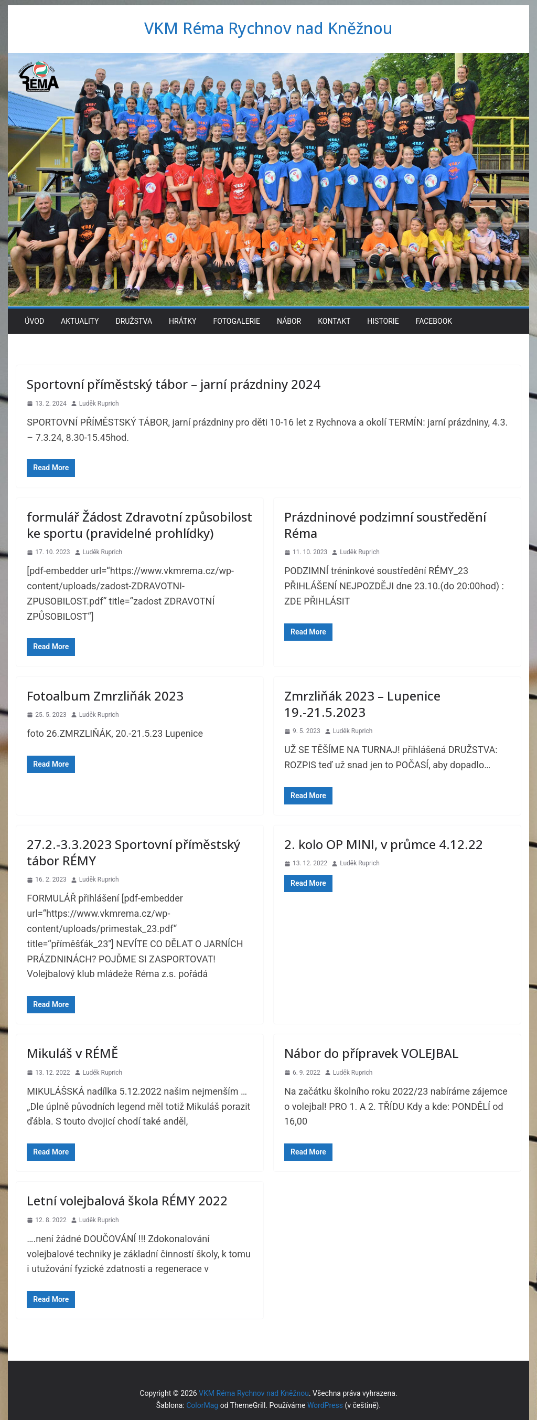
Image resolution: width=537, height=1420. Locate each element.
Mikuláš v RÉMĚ (72, 1053)
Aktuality (80, 321)
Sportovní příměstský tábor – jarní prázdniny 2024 (173, 384)
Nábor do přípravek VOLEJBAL (371, 1053)
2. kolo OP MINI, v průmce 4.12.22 (383, 844)
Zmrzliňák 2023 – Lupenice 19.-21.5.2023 (362, 703)
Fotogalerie (236, 321)
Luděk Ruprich (99, 403)
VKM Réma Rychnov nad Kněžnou (268, 28)
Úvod (34, 321)
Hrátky (182, 321)
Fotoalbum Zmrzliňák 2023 (105, 695)
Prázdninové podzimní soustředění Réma (385, 525)
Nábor (289, 321)
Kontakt (334, 321)
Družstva (133, 321)
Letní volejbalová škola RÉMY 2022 (127, 1200)
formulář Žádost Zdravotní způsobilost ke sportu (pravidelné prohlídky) (139, 525)
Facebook (434, 321)
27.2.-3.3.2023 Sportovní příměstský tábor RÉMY (133, 852)
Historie (383, 321)
